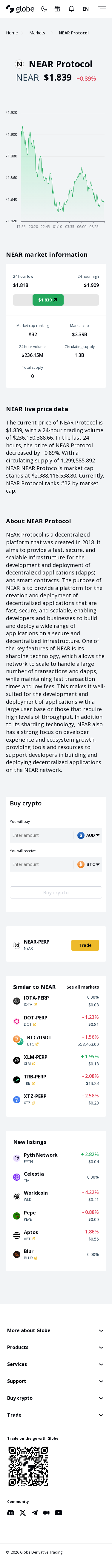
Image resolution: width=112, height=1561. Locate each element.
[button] (56, 1330)
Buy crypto (56, 892)
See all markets (83, 987)
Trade (85, 945)
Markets (37, 33)
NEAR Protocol (74, 33)
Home (12, 33)
